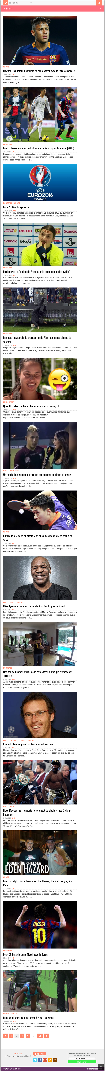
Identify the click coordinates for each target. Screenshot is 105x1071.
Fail (5, 602)
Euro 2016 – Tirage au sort (17, 207)
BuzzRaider (18, 1053)
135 (39, 1035)
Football (7, 144)
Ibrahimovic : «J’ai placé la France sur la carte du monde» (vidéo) (36, 272)
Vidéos (20, 602)
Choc (5, 471)
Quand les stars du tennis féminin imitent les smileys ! (31, 406)
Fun (5, 402)
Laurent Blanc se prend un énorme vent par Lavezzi (29, 744)
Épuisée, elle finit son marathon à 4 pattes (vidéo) (28, 1018)
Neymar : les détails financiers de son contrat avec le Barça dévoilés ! (39, 71)
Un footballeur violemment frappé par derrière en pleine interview (37, 475)
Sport (6, 67)
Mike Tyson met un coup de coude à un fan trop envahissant (34, 606)
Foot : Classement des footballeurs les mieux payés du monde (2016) (38, 148)
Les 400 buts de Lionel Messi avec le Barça (25, 954)
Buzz (5, 807)
